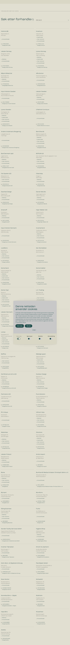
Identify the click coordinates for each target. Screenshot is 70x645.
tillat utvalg (19, 325)
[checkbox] (18, 338)
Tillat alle (28, 325)
